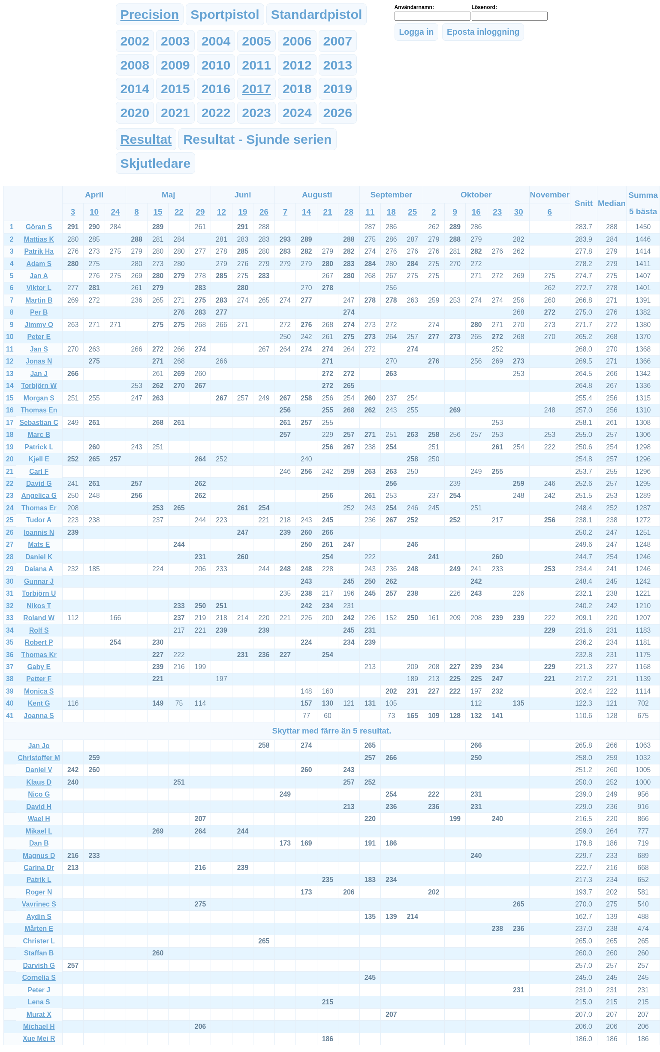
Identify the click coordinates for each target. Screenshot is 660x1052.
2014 (135, 88)
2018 (297, 88)
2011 (256, 65)
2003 (175, 40)
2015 (175, 88)
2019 (338, 88)
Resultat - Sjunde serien (257, 139)
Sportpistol (224, 14)
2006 (297, 40)
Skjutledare (156, 163)
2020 (135, 112)
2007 (338, 40)
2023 (256, 112)
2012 (297, 65)
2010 (216, 65)
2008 (135, 65)
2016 (216, 88)
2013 (338, 65)
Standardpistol (316, 14)
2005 (256, 40)
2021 (175, 112)
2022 (216, 112)
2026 (338, 112)
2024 (297, 112)
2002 (135, 40)
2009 (175, 65)
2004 (216, 40)
